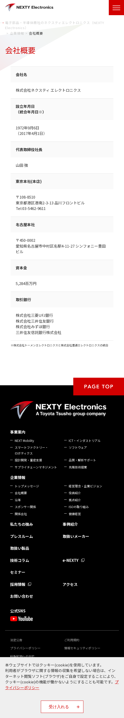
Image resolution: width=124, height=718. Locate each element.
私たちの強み (21, 524)
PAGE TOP (98, 386)
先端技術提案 (78, 467)
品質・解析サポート (82, 460)
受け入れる (59, 707)
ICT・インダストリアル (85, 440)
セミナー (17, 572)
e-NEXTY (71, 560)
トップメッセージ (27, 486)
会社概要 (21, 493)
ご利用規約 (71, 640)
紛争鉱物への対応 (22, 656)
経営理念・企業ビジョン (85, 486)
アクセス (70, 584)
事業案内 (17, 432)
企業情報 (17, 477)
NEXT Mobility (24, 440)
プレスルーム (21, 536)
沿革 (18, 500)
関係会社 (21, 514)
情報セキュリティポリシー (82, 648)
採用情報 (17, 584)
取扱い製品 (19, 548)
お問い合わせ (21, 596)
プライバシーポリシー (25, 648)
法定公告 (16, 640)
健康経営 (75, 514)
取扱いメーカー (76, 536)
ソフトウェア (78, 447)
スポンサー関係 (25, 507)
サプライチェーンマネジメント (36, 467)
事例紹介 (70, 524)
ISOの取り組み (79, 507)
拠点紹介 (75, 500)
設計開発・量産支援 (28, 460)
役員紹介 (75, 493)
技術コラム (19, 560)
